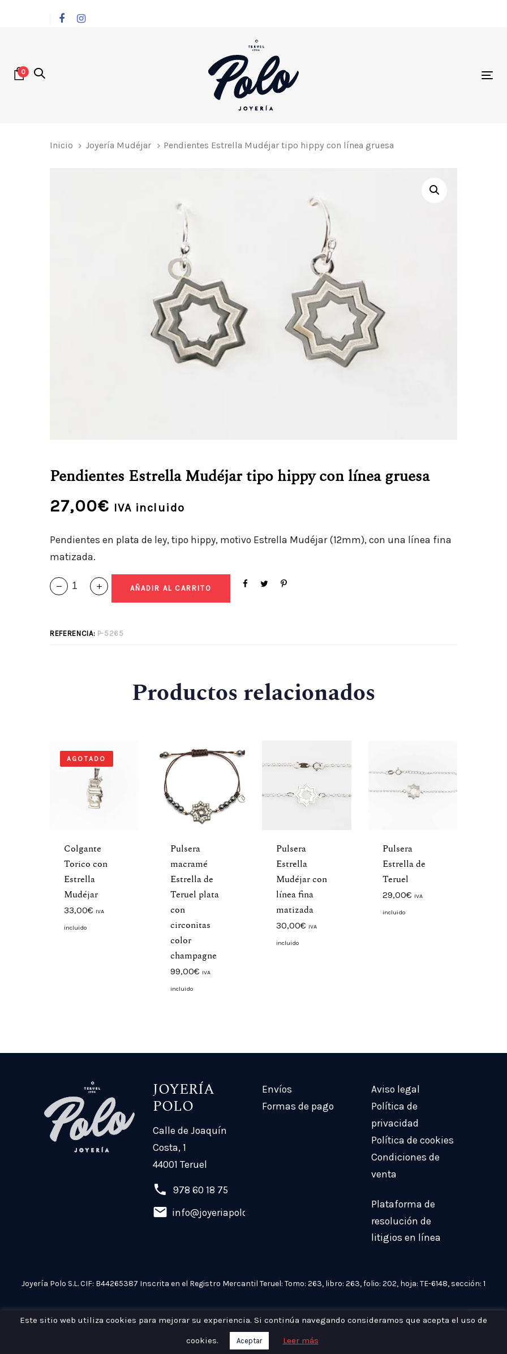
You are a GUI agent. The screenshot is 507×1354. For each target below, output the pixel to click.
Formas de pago (298, 1106)
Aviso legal (395, 1089)
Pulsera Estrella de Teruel (404, 864)
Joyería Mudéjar (118, 145)
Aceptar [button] (249, 1340)
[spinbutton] (79, 586)
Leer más (301, 1340)
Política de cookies (412, 1140)
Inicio (61, 145)
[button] (39, 74)
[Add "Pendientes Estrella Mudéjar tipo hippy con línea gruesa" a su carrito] (170, 588)
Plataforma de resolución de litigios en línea (406, 1221)
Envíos (277, 1089)
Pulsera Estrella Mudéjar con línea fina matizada (301, 879)
